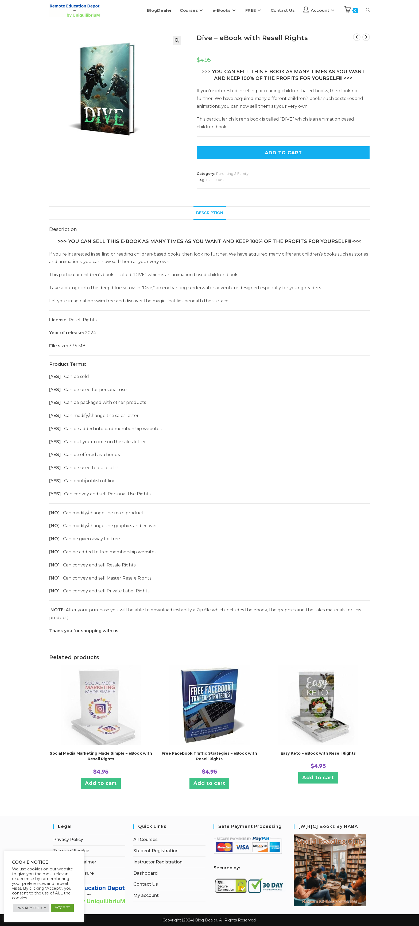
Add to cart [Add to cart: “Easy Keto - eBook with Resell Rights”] (318, 778)
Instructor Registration (158, 862)
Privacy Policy (68, 839)
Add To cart (283, 152)
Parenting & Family (232, 173)
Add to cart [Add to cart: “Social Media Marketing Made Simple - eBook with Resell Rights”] (101, 783)
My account (146, 895)
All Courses (145, 839)
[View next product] (366, 37)
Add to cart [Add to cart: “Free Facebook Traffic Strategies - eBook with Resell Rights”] (209, 783)
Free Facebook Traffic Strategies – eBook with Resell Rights (209, 756)
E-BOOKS (215, 180)
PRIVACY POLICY (31, 908)
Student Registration (156, 850)
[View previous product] (356, 37)
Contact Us (145, 884)
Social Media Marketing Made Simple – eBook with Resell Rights (101, 756)
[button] (177, 40)
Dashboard (145, 873)
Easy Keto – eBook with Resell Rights (318, 753)
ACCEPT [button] (62, 907)
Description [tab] (209, 212)
